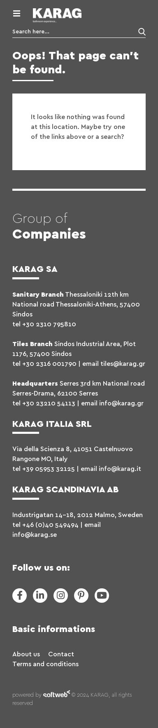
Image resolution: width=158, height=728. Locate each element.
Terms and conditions (45, 664)
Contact (61, 654)
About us (26, 654)
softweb (56, 695)
